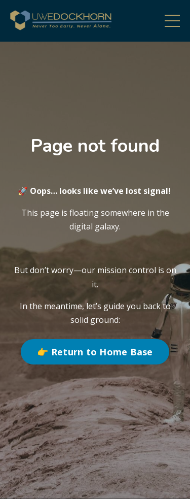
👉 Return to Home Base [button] (95, 352)
